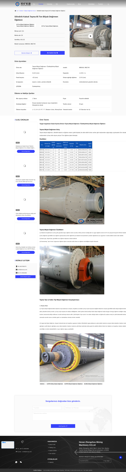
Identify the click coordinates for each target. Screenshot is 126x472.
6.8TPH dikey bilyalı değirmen (55, 383)
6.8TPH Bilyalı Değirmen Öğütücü (73, 383)
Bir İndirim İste (52, 53)
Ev (34, 4)
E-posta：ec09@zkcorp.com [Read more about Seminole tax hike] (24, 451)
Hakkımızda (71, 4)
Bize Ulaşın (80, 5)
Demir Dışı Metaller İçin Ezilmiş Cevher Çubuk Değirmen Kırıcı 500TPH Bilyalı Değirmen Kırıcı (25, 248)
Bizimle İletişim (26, 53)
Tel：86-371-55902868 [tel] (22, 448)
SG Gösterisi (59, 5)
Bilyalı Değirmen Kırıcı (29, 10)
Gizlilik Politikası (37, 470)
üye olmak (106, 460)
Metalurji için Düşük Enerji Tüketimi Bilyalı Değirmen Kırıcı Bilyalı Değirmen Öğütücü (25, 147)
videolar (49, 4)
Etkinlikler (91, 4)
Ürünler (41, 4)
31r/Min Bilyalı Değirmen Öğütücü (93, 383)
